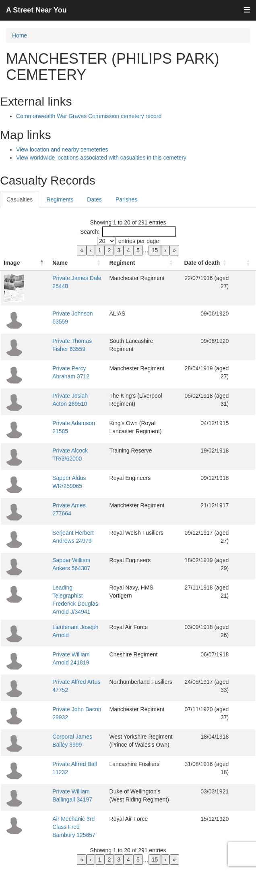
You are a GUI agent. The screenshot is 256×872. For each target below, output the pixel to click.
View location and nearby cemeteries (62, 149)
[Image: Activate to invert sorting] (16, 266)
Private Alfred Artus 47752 (67, 682)
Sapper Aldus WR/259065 (67, 486)
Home (19, 35)
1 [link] (99, 250)
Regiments (59, 199)
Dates (94, 199)
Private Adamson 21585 (65, 431)
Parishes (126, 199)
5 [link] (138, 250)
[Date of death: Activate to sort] (217, 266)
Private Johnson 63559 (64, 321)
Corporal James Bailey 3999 (70, 736)
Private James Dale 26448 (68, 286)
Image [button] (12, 271)
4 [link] (128, 250)
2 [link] (109, 250)
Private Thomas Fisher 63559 (72, 349)
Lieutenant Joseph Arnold (67, 627)
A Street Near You (36, 10)
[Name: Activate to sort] (73, 266)
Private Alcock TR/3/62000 (68, 458)
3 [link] (118, 250)
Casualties (19, 199)
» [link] (174, 250)
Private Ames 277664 (62, 513)
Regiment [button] (131, 271)
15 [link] (155, 250)
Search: (89, 231)
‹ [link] (91, 250)
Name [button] (42, 271)
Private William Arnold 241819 (72, 654)
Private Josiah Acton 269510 (70, 404)
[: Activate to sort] (248, 266)
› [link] (165, 250)
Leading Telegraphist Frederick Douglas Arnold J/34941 (66, 603)
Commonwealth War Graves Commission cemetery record (88, 116)
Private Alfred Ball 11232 (66, 764)
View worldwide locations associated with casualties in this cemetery (101, 157)
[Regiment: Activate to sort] (155, 266)
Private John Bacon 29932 (68, 709)
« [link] (81, 250)
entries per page (138, 241)
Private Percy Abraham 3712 (71, 376)
